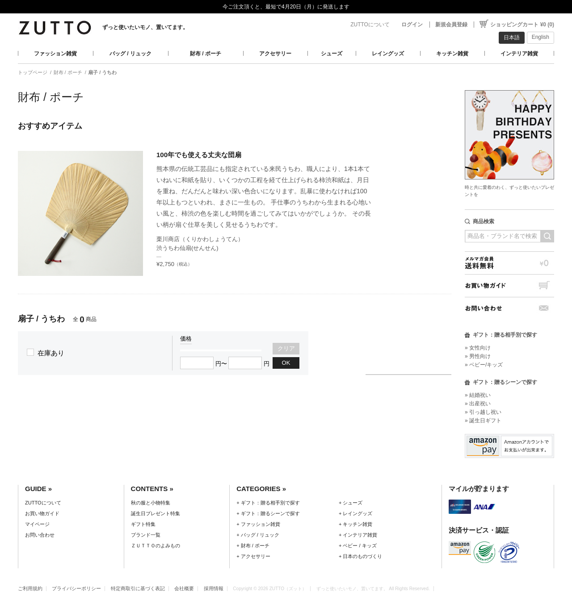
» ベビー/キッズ (484, 365)
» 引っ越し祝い (483, 412)
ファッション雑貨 (55, 53)
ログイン (412, 24)
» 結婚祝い (478, 395)
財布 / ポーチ (205, 53)
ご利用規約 (30, 588)
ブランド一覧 (145, 535)
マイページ (37, 524)
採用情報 (213, 588)
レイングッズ (388, 53)
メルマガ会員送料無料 (509, 262)
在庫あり (51, 353)
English (540, 37)
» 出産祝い (478, 403)
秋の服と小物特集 (150, 502)
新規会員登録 (451, 24)
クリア (286, 348)
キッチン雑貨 (452, 53)
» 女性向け (478, 348)
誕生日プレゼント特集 (155, 513)
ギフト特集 (143, 524)
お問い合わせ (509, 308)
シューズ (331, 53)
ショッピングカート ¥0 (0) (522, 24)
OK (286, 362)
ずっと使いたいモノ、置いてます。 (145, 27)
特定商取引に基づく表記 (138, 588)
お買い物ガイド (509, 285)
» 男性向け (478, 356)
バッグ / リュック (130, 53)
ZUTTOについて (370, 24)
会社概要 (184, 588)
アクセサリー (275, 53)
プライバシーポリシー (76, 588)
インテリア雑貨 (519, 53)
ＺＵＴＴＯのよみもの (155, 545)
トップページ (32, 72)
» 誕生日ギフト (483, 420)
